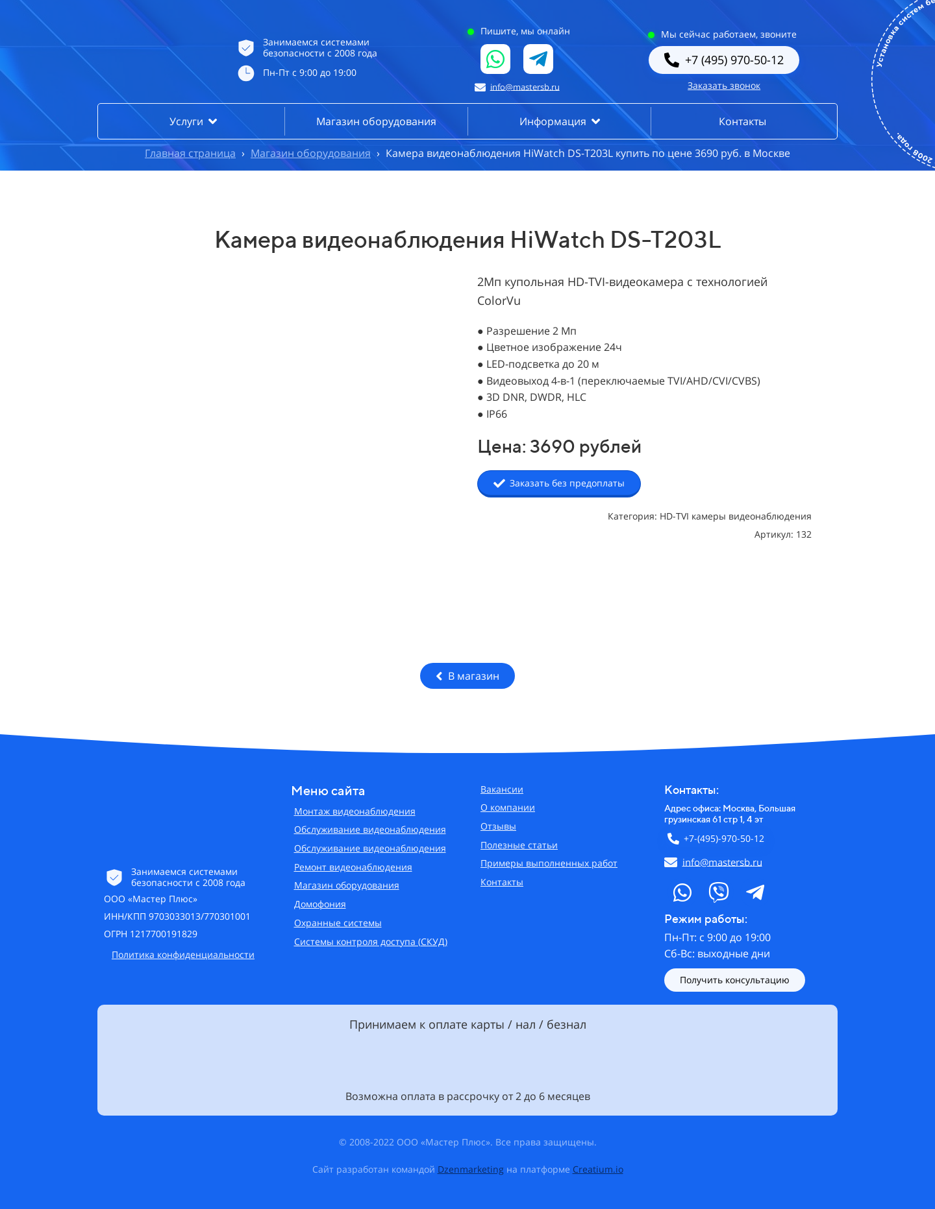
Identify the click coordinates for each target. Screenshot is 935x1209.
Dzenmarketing (471, 1169)
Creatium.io (598, 1169)
